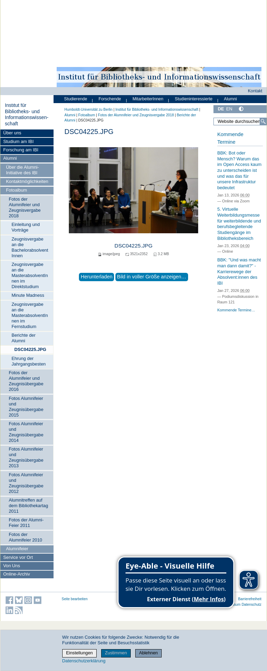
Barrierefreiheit (249, 599)
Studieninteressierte (193, 99)
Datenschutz (251, 604)
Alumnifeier (17, 548)
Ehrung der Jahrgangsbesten (28, 361)
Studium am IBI (18, 141)
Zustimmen (116, 652)
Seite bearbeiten (75, 599)
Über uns (12, 132)
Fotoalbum (16, 190)
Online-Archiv (16, 574)
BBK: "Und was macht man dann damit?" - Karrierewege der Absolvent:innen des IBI (239, 271)
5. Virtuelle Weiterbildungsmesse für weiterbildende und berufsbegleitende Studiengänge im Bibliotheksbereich (239, 224)
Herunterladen (96, 276)
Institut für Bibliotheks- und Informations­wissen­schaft (26, 114)
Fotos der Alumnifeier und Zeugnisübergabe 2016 (26, 381)
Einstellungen (79, 652)
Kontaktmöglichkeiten (27, 181)
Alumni (10, 158)
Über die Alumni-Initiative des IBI (22, 170)
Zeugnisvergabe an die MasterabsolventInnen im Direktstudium (29, 275)
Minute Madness (27, 295)
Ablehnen (148, 652)
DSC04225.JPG (30, 349)
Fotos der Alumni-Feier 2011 (26, 522)
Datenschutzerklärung (83, 660)
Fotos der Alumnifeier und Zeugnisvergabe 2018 (25, 207)
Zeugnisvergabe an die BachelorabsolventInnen (29, 247)
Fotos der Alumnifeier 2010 (25, 537)
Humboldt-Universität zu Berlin (88, 109)
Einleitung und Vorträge (25, 227)
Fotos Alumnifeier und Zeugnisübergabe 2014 (26, 432)
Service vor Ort (18, 557)
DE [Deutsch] (221, 108)
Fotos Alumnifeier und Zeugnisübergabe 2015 (26, 407)
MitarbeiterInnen (147, 99)
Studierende (75, 99)
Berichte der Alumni (23, 338)
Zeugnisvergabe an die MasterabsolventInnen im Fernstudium (29, 315)
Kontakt (255, 91)
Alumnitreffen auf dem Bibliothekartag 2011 (28, 505)
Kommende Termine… (236, 310)
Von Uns (11, 565)
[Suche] (263, 121)
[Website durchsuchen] (240, 121)
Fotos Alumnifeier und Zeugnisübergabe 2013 (26, 457)
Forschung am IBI (20, 149)
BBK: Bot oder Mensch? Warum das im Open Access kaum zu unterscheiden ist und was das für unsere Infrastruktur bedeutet (239, 170)
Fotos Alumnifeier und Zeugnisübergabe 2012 (26, 483)
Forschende (109, 99)
